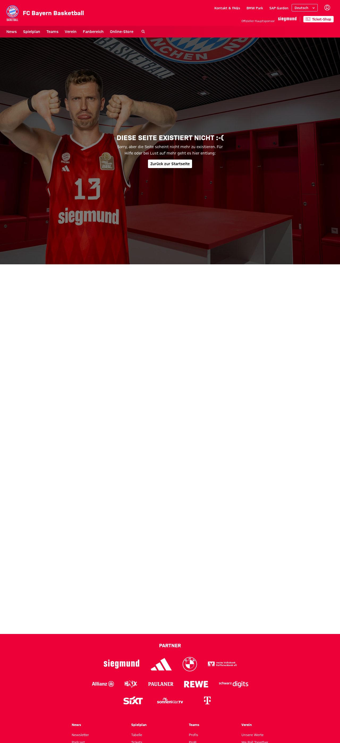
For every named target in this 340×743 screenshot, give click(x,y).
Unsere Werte (252, 735)
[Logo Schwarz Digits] (233, 684)
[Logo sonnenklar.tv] (170, 700)
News (11, 32)
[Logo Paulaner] (160, 684)
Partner (170, 645)
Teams (52, 32)
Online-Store (121, 32)
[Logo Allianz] (103, 684)
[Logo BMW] (189, 664)
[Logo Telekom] (207, 700)
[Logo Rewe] (196, 684)
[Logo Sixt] (133, 700)
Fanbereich (93, 32)
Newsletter (80, 735)
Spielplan (31, 32)
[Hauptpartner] (287, 19)
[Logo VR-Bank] (222, 664)
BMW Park (254, 8)
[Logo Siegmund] (121, 664)
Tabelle (136, 735)
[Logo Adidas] (161, 664)
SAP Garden (278, 8)
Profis (193, 735)
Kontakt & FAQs (227, 8)
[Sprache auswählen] (304, 7)
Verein (70, 32)
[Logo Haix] (131, 684)
